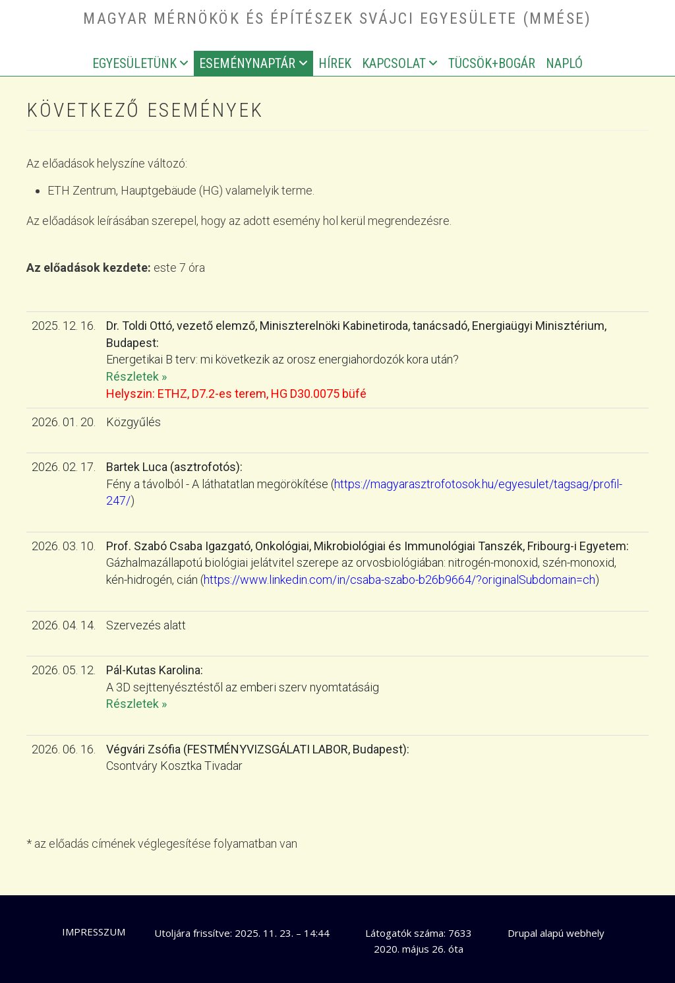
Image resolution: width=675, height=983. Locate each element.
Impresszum (93, 931)
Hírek (334, 63)
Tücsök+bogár (491, 63)
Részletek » (136, 376)
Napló (564, 63)
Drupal (522, 932)
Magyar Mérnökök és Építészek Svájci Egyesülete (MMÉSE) (337, 18)
